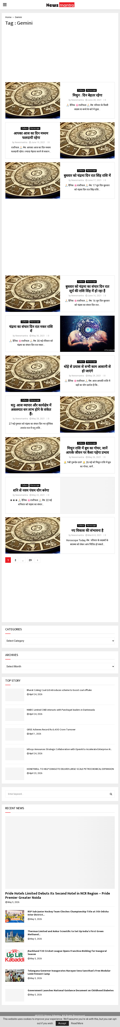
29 (30, 560)
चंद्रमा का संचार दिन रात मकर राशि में (31, 329)
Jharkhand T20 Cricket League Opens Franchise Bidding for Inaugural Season (67, 952)
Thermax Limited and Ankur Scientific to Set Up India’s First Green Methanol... (66, 932)
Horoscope (91, 90)
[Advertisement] (60, 54)
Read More (77, 1023)
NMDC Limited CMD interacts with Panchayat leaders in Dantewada (61, 710)
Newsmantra (77, 100)
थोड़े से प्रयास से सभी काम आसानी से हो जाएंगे (87, 369)
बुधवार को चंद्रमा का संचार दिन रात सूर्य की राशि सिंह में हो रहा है (87, 289)
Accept (62, 1023)
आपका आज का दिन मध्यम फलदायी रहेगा (31, 136)
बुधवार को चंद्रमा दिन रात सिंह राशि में (87, 176)
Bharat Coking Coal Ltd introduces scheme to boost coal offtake (59, 690)
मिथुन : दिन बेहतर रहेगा (87, 95)
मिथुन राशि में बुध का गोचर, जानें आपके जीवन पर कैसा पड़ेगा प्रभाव (87, 450)
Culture (81, 90)
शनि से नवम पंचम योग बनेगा (31, 491)
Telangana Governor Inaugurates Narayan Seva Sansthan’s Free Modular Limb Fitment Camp (69, 972)
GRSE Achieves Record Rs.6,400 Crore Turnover (51, 730)
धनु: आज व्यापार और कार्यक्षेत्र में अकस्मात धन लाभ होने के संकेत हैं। (31, 409)
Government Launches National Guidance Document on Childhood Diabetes (71, 990)
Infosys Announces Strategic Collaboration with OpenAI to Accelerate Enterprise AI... (69, 749)
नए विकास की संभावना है (87, 531)
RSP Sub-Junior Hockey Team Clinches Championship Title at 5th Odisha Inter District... (68, 913)
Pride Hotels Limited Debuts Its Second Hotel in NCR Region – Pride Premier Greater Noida (57, 896)
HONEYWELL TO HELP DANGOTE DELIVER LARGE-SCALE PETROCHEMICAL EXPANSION (70, 769)
